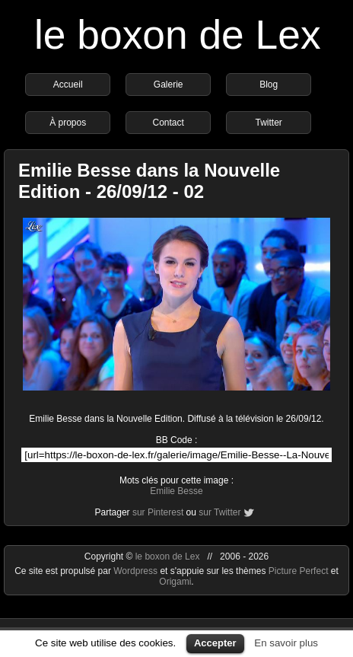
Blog (268, 84)
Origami (175, 581)
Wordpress (136, 571)
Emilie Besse (176, 491)
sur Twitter (219, 512)
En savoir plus (286, 643)
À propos (67, 122)
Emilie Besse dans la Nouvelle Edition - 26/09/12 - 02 (149, 181)
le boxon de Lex (177, 34)
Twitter (269, 122)
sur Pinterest (157, 512)
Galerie (168, 84)
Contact (168, 122)
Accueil (68, 84)
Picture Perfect (299, 571)
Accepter (215, 643)
